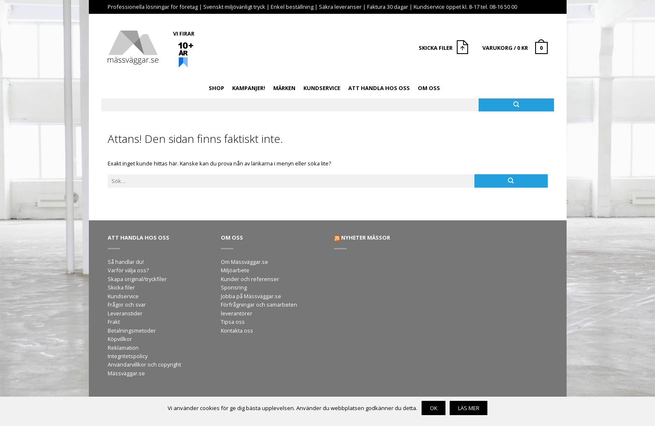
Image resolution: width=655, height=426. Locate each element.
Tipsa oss (233, 321)
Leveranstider (125, 313)
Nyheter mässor (365, 237)
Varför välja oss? (128, 270)
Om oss (429, 88)
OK (434, 408)
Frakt (114, 321)
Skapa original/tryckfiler (137, 279)
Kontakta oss (237, 330)
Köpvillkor (120, 339)
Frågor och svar (127, 304)
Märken (284, 88)
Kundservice (321, 88)
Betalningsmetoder (132, 330)
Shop (216, 88)
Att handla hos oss (379, 88)
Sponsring (234, 287)
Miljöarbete (235, 270)
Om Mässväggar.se (244, 262)
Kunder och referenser (250, 279)
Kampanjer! (248, 88)
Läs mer (468, 408)
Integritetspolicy (128, 356)
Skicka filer (121, 287)
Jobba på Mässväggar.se (251, 296)
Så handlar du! (126, 262)
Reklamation (123, 347)
